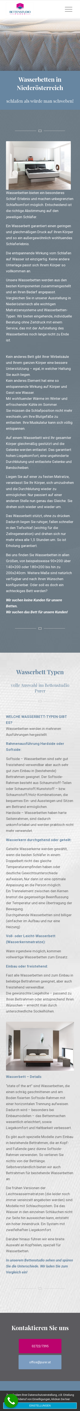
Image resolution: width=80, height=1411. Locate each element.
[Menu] (68, 8)
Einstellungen (40, 1405)
